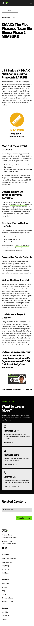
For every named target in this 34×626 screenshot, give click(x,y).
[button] (30, 3)
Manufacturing (7, 562)
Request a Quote (7, 601)
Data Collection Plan (22, 245)
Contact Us (5, 616)
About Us (5, 612)
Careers (4, 619)
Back (10, 10)
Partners (4, 594)
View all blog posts (23, 518)
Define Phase (24, 93)
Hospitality (5, 566)
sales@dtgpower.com (9, 544)
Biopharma (5, 569)
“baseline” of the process (18, 204)
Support (4, 587)
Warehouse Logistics (9, 558)
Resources (5, 583)
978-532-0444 (7, 541)
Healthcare (5, 573)
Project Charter (22, 338)
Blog (3, 591)
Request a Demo (7, 598)
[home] (5, 3)
